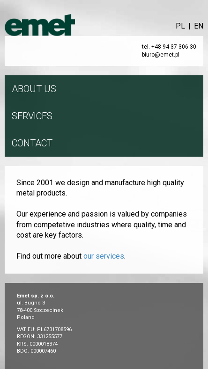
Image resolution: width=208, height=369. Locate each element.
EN (198, 26)
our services (103, 256)
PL (180, 26)
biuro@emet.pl (160, 54)
